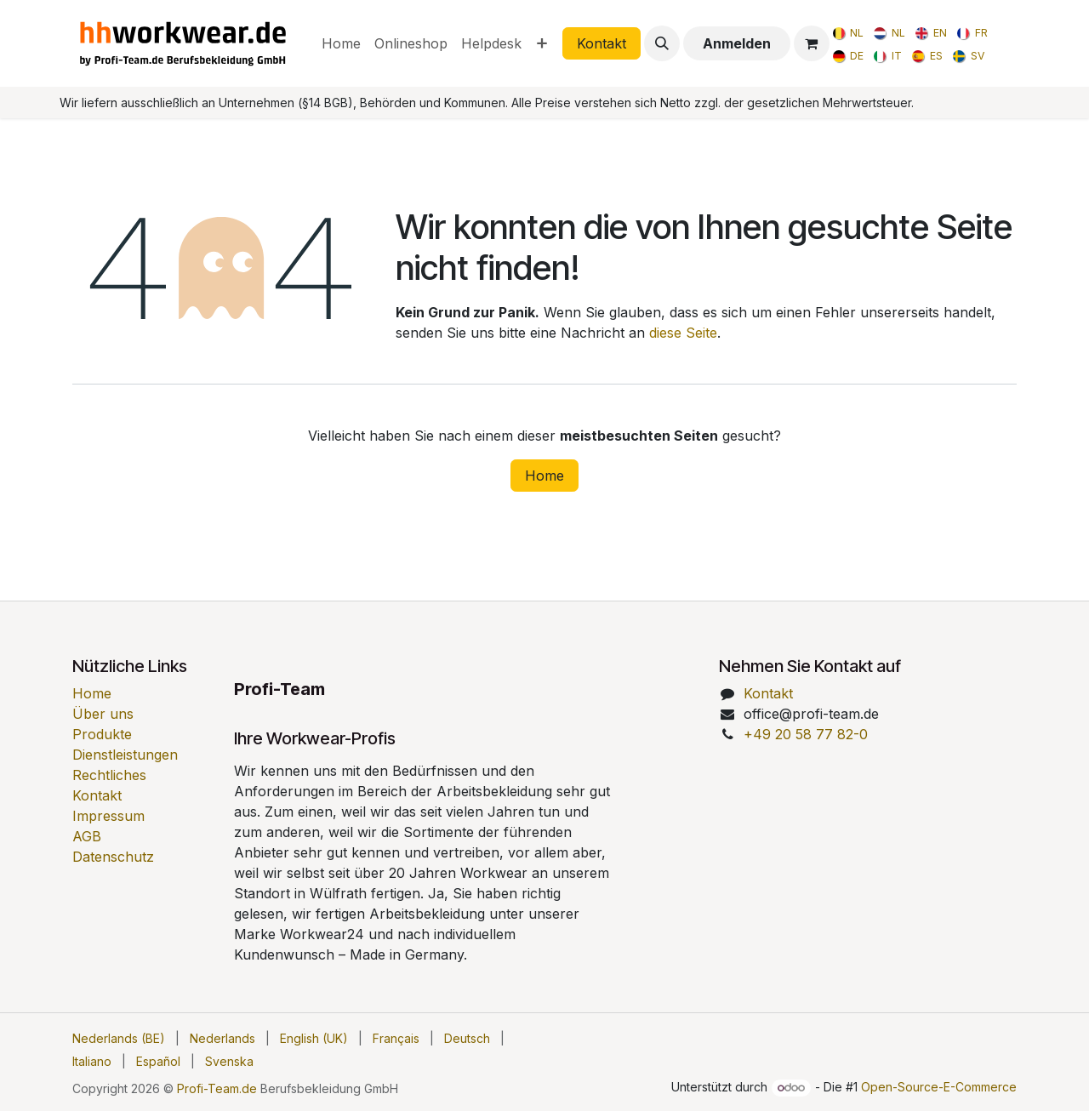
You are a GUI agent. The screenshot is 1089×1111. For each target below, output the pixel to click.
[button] (662, 43)
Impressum (108, 815)
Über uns (103, 713)
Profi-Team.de (217, 1088)
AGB (86, 836)
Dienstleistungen (125, 754)
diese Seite (683, 332)
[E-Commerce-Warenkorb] (812, 43)
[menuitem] (341, 43)
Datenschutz (113, 856)
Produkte (102, 734)
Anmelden (737, 43)
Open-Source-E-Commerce (939, 1087)
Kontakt (601, 43)
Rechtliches (109, 774)
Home (544, 475)
